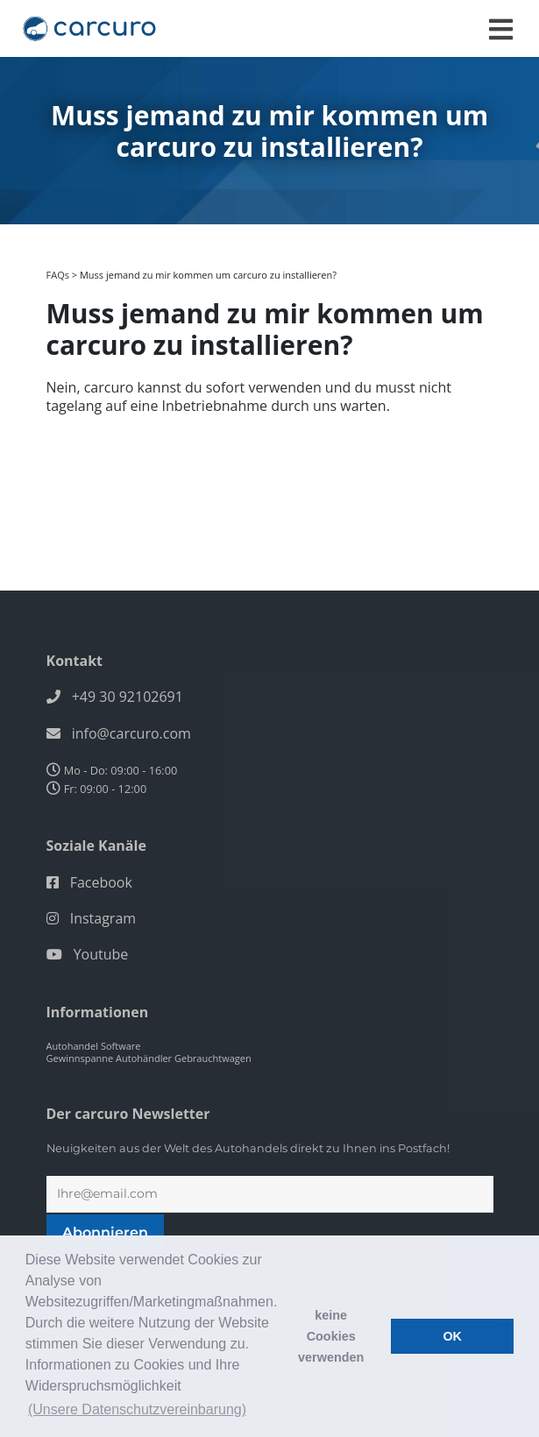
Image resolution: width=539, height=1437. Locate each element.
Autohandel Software (93, 1045)
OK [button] (452, 1336)
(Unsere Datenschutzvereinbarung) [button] (137, 1409)
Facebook (101, 882)
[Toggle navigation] (501, 29)
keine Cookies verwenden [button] (331, 1336)
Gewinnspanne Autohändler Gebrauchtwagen (149, 1058)
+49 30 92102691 (127, 696)
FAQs (57, 274)
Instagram (103, 918)
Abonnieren (105, 1232)
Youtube (101, 954)
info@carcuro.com (131, 733)
